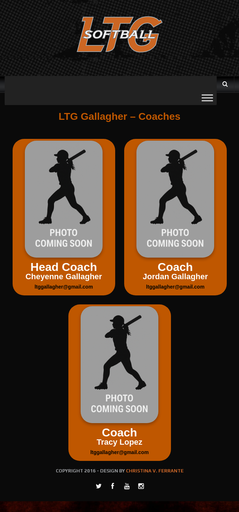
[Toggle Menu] (207, 97)
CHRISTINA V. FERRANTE (155, 471)
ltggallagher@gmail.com (64, 287)
